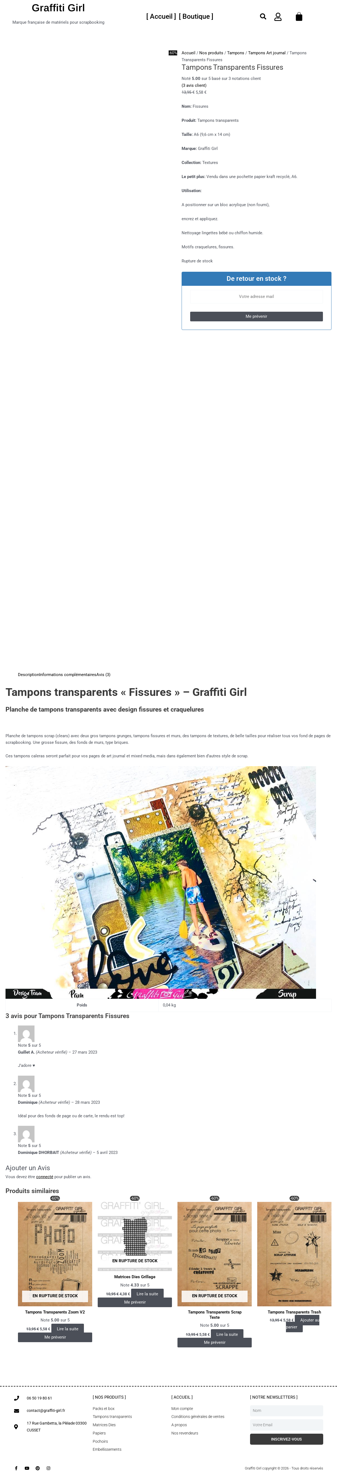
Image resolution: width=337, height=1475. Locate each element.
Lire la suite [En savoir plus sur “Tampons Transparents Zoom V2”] (67, 1329)
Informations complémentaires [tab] (67, 674)
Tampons (235, 52)
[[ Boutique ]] (196, 16)
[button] (263, 16)
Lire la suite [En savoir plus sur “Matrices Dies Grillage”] (147, 1293)
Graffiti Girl (58, 8)
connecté (44, 1176)
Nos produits (211, 52)
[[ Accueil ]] (161, 16)
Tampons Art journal (267, 52)
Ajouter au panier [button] (302, 1323)
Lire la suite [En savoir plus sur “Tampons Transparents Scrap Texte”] (227, 1334)
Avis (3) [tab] (103, 674)
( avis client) (194, 85)
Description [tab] (28, 674)
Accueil (188, 52)
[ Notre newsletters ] (274, 1397)
